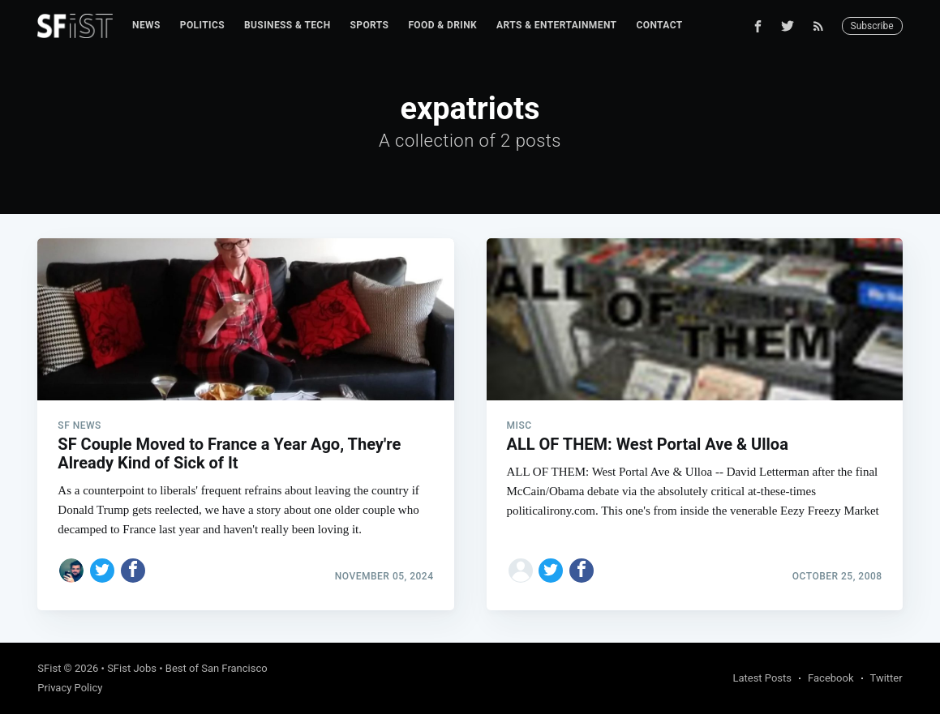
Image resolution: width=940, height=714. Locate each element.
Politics (202, 25)
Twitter (886, 678)
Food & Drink (442, 25)
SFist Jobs (132, 668)
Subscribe (872, 26)
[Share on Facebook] (133, 570)
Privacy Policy (69, 688)
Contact (659, 25)
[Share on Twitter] (102, 570)
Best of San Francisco (216, 668)
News (146, 25)
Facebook (830, 678)
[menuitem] (146, 25)
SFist (49, 668)
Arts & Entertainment (556, 25)
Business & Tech (287, 25)
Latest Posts (762, 678)
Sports (369, 25)
